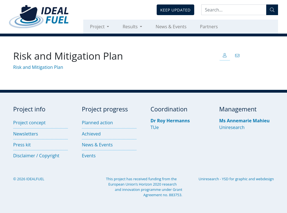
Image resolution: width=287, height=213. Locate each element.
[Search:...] (233, 9)
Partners (209, 27)
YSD (225, 178)
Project (98, 27)
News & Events (171, 27)
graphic (241, 178)
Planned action (97, 123)
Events (89, 156)
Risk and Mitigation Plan (38, 67)
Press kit (22, 145)
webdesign (265, 178)
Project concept (29, 123)
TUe (155, 127)
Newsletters (25, 134)
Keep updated (175, 10)
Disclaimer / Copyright (36, 156)
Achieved (91, 134)
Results (130, 27)
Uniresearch (232, 127)
